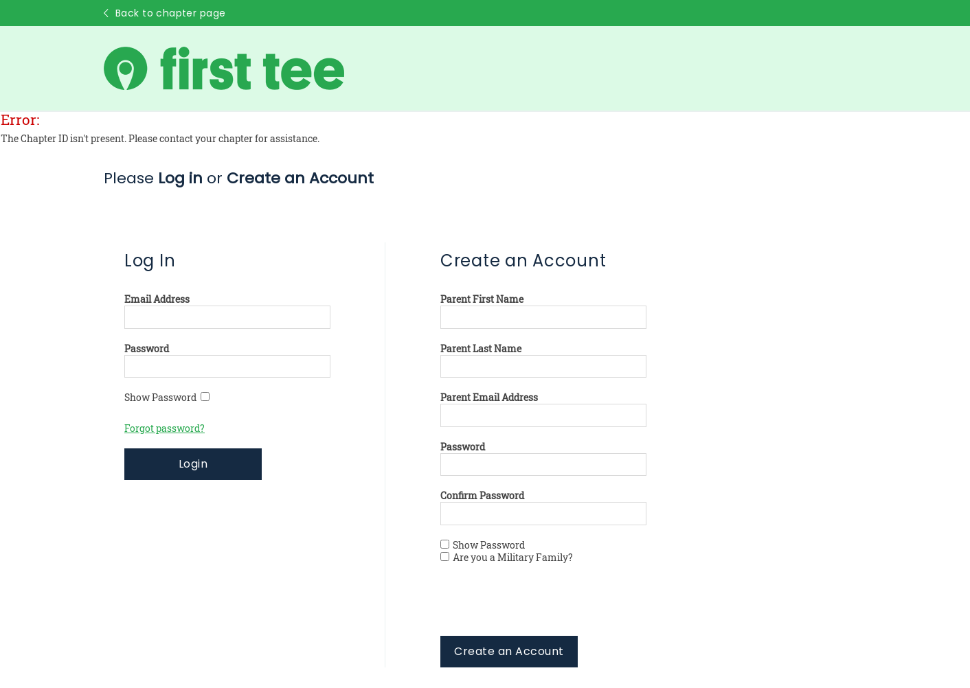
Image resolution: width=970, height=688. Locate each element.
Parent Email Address (489, 397)
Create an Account (508, 651)
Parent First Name (481, 299)
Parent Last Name (480, 349)
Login (193, 464)
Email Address (157, 299)
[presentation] (544, 609)
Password (146, 349)
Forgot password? (164, 428)
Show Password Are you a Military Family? (506, 551)
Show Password (167, 397)
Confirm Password (482, 496)
